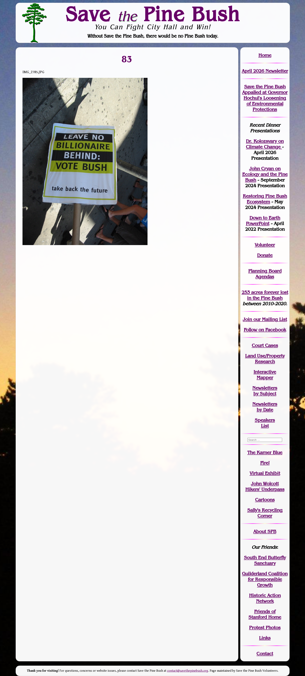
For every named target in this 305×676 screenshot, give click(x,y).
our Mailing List (269, 319)
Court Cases (265, 345)
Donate (265, 255)
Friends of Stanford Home (264, 614)
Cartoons (265, 499)
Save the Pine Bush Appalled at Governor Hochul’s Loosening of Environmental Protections (265, 98)
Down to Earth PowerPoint (263, 220)
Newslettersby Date (264, 407)
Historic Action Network (265, 598)
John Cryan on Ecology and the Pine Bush (265, 174)
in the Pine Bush (267, 295)
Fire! (265, 463)
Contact (264, 653)
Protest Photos (265, 627)
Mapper (265, 377)
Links (265, 638)
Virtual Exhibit (265, 473)
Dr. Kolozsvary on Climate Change (265, 144)
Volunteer (265, 245)
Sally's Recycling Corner (265, 513)
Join (247, 319)
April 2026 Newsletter (265, 71)
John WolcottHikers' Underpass (264, 486)
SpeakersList (265, 423)
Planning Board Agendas (265, 273)
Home (264, 55)
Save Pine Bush (153, 14)
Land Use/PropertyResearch (265, 358)
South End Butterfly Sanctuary (265, 560)
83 (127, 58)
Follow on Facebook (265, 330)
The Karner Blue (264, 452)
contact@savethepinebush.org (187, 671)
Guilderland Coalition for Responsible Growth (265, 579)
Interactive (265, 372)
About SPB (264, 531)
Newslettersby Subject (264, 390)
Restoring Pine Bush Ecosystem (265, 198)
